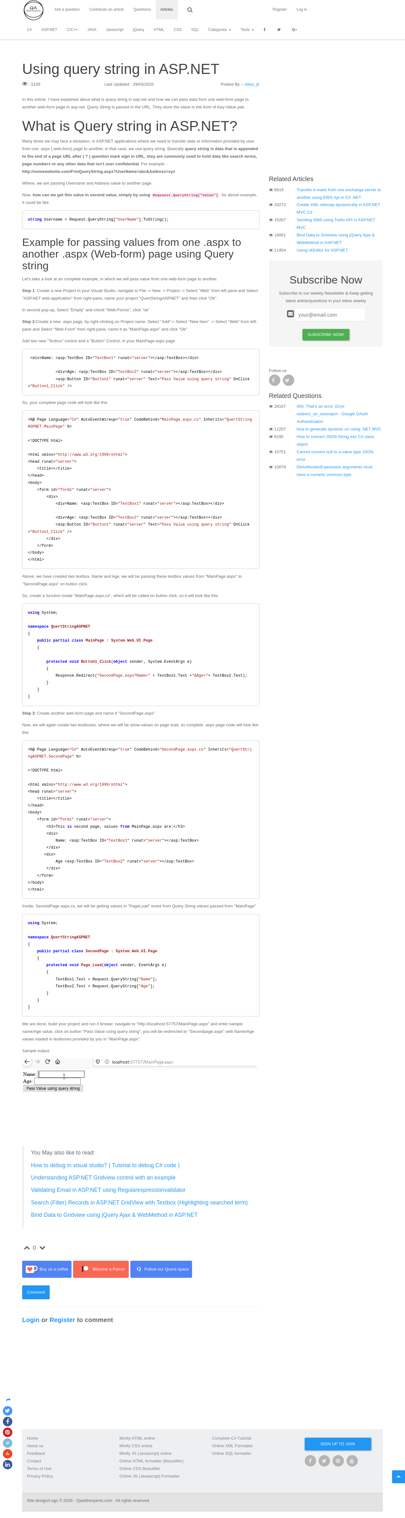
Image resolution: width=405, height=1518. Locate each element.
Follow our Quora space (161, 1269)
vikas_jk (252, 84)
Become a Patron (101, 1269)
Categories (219, 30)
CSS (178, 30)
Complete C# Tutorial (231, 1438)
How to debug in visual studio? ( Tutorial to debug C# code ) (105, 1165)
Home (32, 1438)
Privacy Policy (40, 1476)
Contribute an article (106, 10)
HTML (159, 30)
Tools (247, 30)
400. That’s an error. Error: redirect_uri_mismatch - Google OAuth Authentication (332, 414)
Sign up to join (338, 1444)
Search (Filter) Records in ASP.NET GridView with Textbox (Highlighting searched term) (139, 1202)
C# (29, 30)
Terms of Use (39, 1468)
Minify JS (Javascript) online (146, 1453)
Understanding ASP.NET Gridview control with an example (103, 1177)
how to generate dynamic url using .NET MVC (339, 429)
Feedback (36, 1453)
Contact (34, 1461)
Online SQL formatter (231, 1453)
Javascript (114, 30)
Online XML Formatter (232, 1445)
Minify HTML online (137, 1438)
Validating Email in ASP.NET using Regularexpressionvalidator (108, 1190)
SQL (195, 30)
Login (31, 1319)
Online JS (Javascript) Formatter (150, 1476)
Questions (142, 10)
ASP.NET (49, 30)
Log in (377, 10)
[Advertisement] (326, 125)
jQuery (138, 30)
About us (35, 1445)
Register (355, 10)
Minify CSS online (136, 1445)
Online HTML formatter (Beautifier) (152, 1461)
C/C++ (72, 30)
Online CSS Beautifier (140, 1468)
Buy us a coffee (46, 1269)
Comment (36, 1292)
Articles (166, 10)
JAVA (92, 30)
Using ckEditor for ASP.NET (322, 250)
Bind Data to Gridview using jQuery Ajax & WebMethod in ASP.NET (114, 1215)
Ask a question (67, 10)
